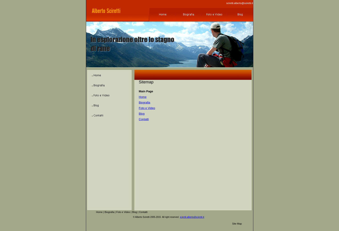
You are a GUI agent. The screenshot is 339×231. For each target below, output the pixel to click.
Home (143, 97)
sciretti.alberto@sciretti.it (239, 3)
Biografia (144, 102)
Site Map (237, 223)
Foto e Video (147, 108)
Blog (142, 113)
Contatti (144, 119)
